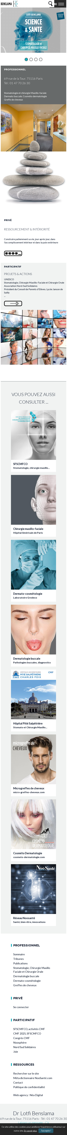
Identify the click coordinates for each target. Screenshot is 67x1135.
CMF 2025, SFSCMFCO (27, 1033)
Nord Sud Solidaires (24, 1047)
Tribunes (18, 958)
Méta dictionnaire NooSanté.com (32, 1078)
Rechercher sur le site (26, 1073)
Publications (20, 963)
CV (47, 1122)
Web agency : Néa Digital (28, 1095)
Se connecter (21, 1007)
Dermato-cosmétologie (27, 980)
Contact (18, 1082)
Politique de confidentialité (29, 1087)
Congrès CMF (21, 1038)
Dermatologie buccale (26, 976)
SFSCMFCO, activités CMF (29, 1029)
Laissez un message (30, 1122)
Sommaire (19, 954)
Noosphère (20, 1042)
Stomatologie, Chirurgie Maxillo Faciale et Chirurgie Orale (31, 969)
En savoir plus (30, 1130)
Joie (15, 1051)
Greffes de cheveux (25, 985)
